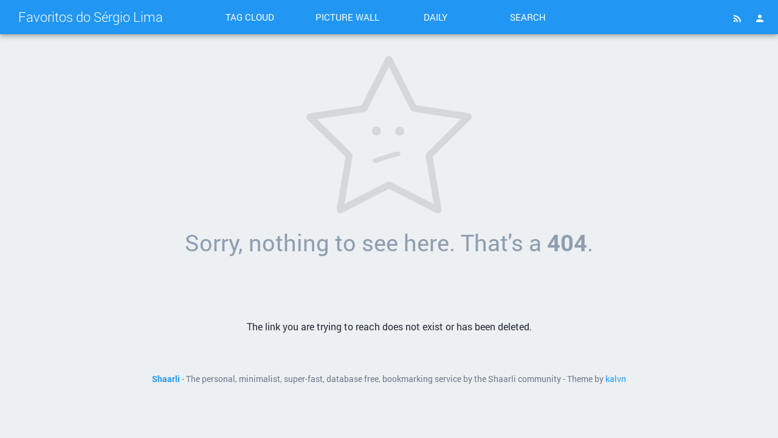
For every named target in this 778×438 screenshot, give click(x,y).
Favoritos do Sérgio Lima (90, 17)
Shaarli (166, 379)
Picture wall (347, 17)
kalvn (615, 379)
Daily (435, 17)
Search (528, 17)
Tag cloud (249, 17)
